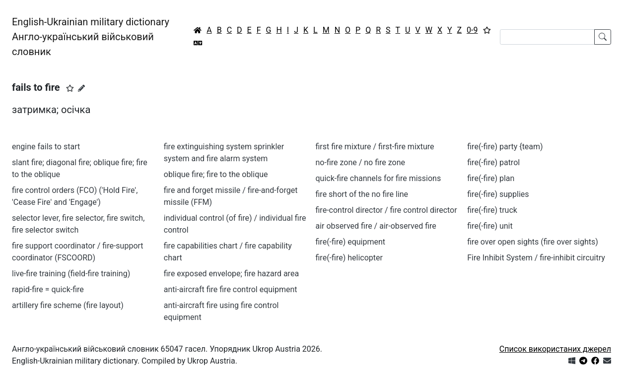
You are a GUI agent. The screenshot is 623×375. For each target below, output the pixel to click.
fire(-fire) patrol (493, 162)
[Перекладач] (198, 43)
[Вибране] (487, 30)
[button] (70, 88)
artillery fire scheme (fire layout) (68, 305)
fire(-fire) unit (489, 226)
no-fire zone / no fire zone (361, 162)
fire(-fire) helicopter (349, 257)
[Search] (547, 37)
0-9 (472, 30)
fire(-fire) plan (490, 178)
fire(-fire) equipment (351, 242)
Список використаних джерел (555, 349)
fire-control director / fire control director (386, 210)
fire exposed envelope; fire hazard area (231, 273)
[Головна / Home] (197, 30)
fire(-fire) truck (492, 210)
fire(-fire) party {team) (505, 146)
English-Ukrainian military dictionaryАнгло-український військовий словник (90, 37)
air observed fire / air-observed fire (376, 226)
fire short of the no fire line (362, 194)
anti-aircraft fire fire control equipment (230, 289)
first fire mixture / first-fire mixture (375, 146)
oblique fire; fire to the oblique (216, 174)
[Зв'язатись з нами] (607, 361)
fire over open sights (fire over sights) (532, 242)
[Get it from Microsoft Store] (571, 361)
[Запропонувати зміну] (81, 88)
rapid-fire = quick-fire (48, 289)
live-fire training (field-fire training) (71, 273)
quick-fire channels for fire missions (378, 178)
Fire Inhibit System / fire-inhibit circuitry (536, 257)
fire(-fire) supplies (498, 194)
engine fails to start (46, 146)
